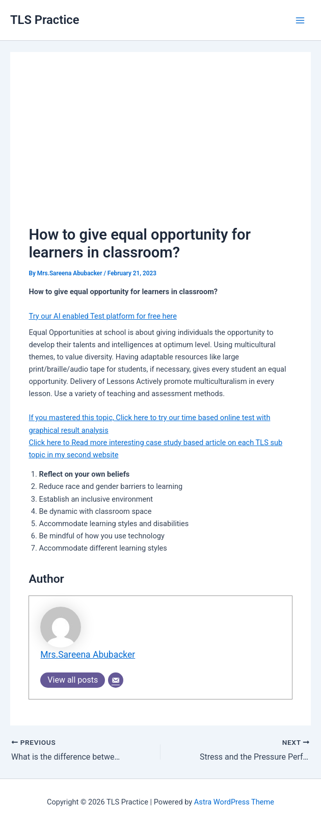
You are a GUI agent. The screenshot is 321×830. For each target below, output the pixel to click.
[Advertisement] (160, 146)
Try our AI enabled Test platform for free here (102, 316)
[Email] (115, 680)
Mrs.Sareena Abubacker (87, 655)
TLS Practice (44, 20)
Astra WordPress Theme (234, 802)
